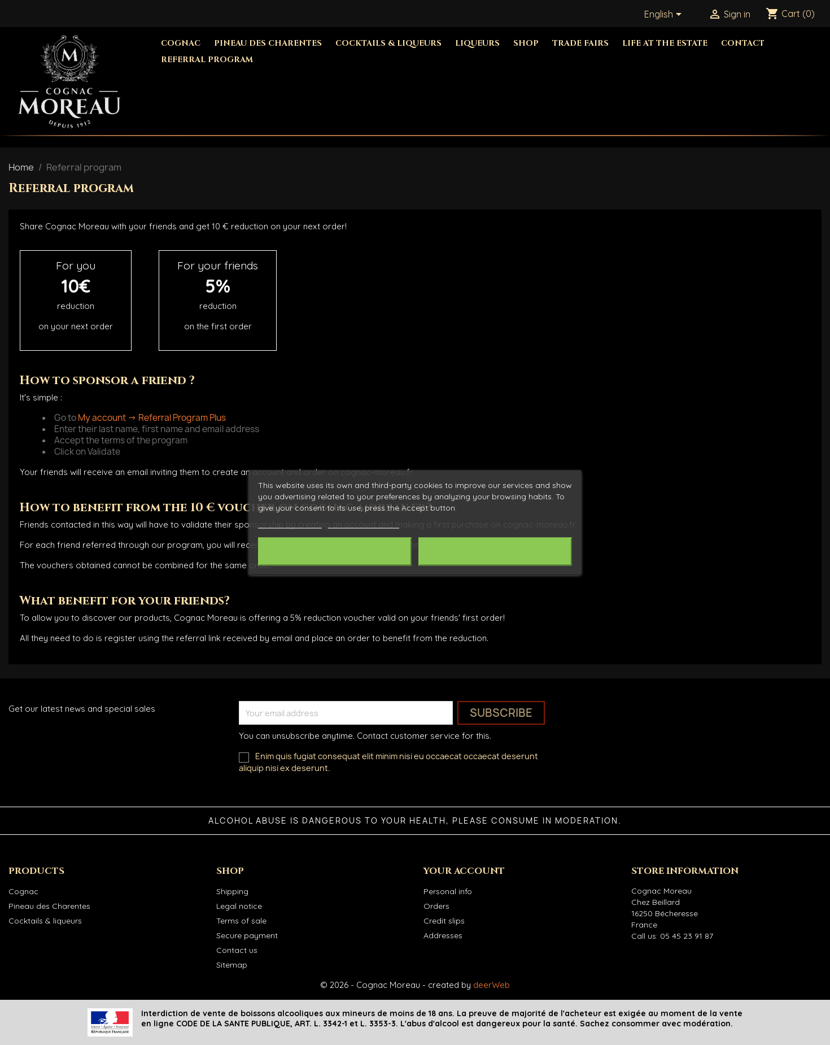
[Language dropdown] (664, 15)
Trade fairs (580, 43)
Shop (526, 43)
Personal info (447, 891)
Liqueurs (477, 43)
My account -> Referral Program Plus (152, 418)
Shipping (232, 891)
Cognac (180, 43)
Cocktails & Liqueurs (388, 43)
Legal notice (239, 906)
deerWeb (491, 984)
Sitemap (231, 965)
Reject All (335, 552)
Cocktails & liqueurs (45, 921)
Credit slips (444, 921)
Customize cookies (363, 523)
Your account (464, 871)
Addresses (442, 935)
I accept (495, 552)
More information (290, 523)
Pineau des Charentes (268, 43)
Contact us (236, 950)
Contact (743, 43)
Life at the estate (664, 43)
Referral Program (207, 59)
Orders (436, 906)
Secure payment (247, 935)
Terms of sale (241, 921)
